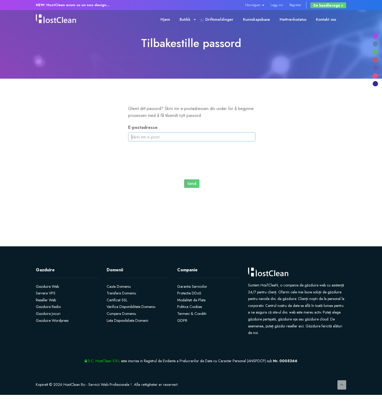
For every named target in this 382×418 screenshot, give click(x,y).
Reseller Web (46, 300)
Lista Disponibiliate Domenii (127, 320)
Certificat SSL (117, 300)
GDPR (182, 320)
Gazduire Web (47, 286)
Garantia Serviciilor (192, 286)
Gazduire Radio (48, 306)
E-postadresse (143, 127)
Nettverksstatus (293, 19)
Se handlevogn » (328, 5)
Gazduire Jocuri (48, 313)
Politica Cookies (189, 306)
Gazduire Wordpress (52, 320)
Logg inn (277, 4)
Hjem (165, 19)
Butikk (188, 19)
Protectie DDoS (189, 293)
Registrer (295, 4)
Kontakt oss (326, 19)
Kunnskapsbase (256, 19)
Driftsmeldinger (219, 19)
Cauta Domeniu (119, 286)
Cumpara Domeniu (121, 313)
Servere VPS (45, 293)
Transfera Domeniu (121, 293)
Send (191, 183)
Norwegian (254, 4)
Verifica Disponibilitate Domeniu (131, 306)
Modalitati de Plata (191, 300)
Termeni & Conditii (191, 313)
